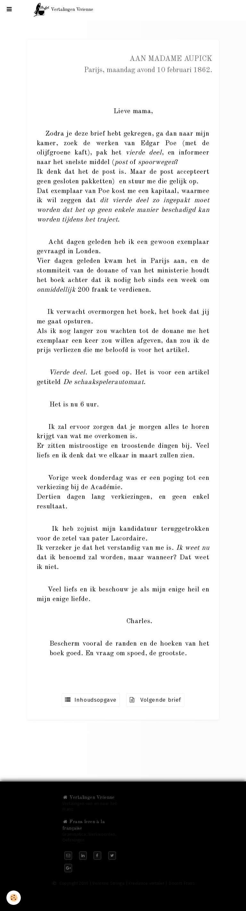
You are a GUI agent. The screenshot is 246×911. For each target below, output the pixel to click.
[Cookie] (13, 897)
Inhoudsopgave (90, 700)
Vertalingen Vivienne (88, 797)
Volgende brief (155, 700)
